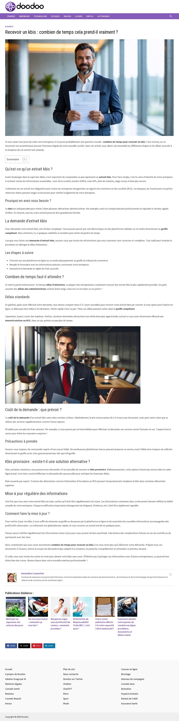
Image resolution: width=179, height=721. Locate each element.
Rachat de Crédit (129, 698)
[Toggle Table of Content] (23, 159)
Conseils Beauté (13, 698)
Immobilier (24, 16)
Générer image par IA (15, 679)
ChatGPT (67, 688)
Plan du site (69, 669)
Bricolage (126, 674)
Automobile (103, 16)
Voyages (55, 16)
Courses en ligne (129, 669)
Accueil (8, 669)
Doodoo (24, 716)
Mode (66, 703)
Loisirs (78, 16)
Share (11, 646)
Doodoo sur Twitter (73, 679)
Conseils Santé (12, 688)
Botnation (126, 688)
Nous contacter (70, 674)
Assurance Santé (129, 703)
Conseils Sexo (128, 683)
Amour (8, 703)
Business (9, 26)
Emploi (90, 16)
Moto (66, 693)
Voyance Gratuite (129, 693)
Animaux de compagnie (132, 679)
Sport (66, 698)
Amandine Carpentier (32, 573)
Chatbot (67, 683)
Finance (11, 16)
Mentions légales (13, 683)
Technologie (40, 16)
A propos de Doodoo (15, 674)
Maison (67, 16)
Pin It (36, 646)
